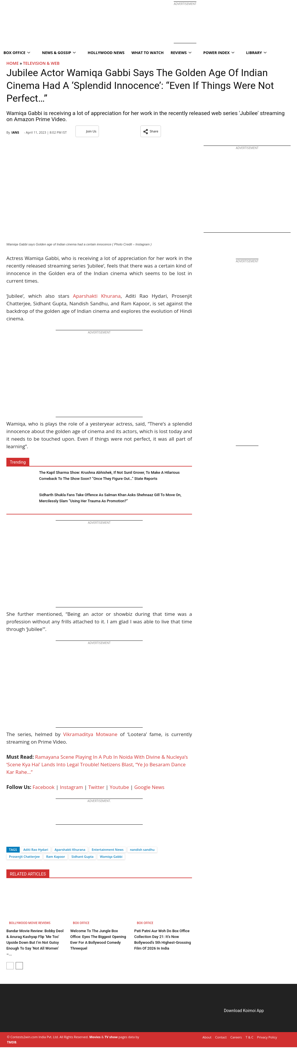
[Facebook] (10, 839)
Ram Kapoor (55, 856)
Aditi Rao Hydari (35, 849)
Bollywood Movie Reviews (29, 923)
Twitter (96, 787)
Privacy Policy (267, 1037)
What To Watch (147, 52)
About (206, 1037)
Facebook (43, 787)
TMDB (11, 1042)
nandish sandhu (142, 849)
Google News (149, 787)
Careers (236, 1037)
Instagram (71, 787)
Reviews (181, 52)
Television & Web (41, 63)
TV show (110, 1037)
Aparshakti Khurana (97, 296)
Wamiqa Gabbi (111, 856)
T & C (249, 1037)
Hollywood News (106, 52)
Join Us (87, 131)
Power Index (218, 52)
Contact (221, 1037)
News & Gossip (59, 52)
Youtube (119, 787)
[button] (150, 131)
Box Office (81, 923)
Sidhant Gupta (82, 856)
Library (256, 52)
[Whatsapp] (30, 839)
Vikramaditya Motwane (90, 734)
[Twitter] (20, 839)
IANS (15, 132)
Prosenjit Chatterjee (24, 856)
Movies (95, 1037)
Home (12, 63)
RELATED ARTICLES (28, 874)
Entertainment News (108, 849)
